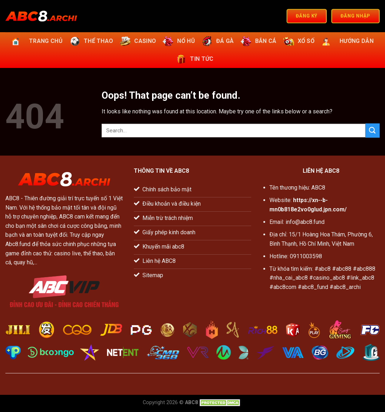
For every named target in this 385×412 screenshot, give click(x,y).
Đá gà (217, 41)
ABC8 (12, 198)
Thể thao (90, 41)
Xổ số (298, 41)
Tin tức (193, 59)
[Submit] (372, 130)
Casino (137, 41)
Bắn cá (258, 41)
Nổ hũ (178, 41)
